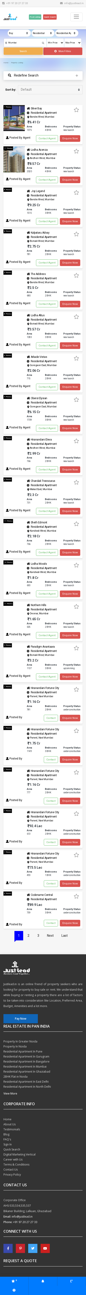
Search (23, 51)
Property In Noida (15, 1046)
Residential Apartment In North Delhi (27, 1087)
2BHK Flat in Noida (15, 1077)
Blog (6, 1134)
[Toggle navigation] (76, 17)
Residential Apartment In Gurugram (26, 1056)
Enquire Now (70, 138)
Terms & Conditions (16, 1164)
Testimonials (11, 1129)
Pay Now (20, 1019)
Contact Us (10, 1169)
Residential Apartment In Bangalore (26, 1061)
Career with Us (12, 1159)
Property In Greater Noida (20, 1041)
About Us (9, 1124)
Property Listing (17, 63)
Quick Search (50, 17)
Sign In (7, 1144)
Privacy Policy (12, 1174)
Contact (50, 718)
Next (50, 935)
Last (64, 935)
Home (5, 63)
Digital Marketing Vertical (19, 1154)
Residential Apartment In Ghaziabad (26, 1071)
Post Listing (35, 17)
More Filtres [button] (62, 51)
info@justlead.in (72, 3)
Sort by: (10, 89)
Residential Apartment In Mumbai (25, 1066)
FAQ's (7, 1139)
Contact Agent (47, 138)
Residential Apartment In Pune (22, 1051)
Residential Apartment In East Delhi (26, 1082)
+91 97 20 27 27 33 (25, 1222)
